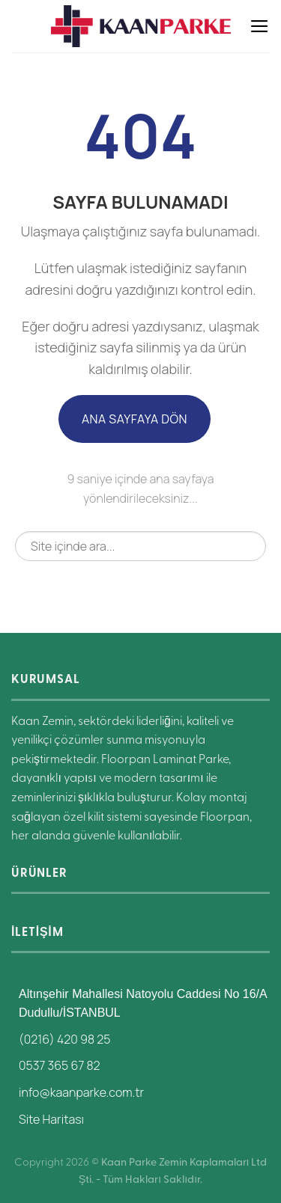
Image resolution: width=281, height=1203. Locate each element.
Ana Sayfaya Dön (134, 419)
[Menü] (260, 26)
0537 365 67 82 (59, 1065)
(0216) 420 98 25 (64, 1039)
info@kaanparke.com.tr (81, 1092)
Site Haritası (51, 1119)
